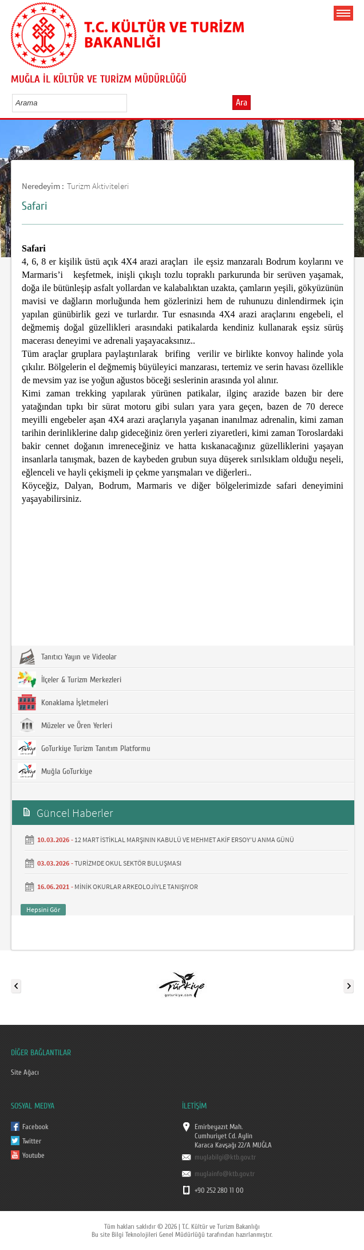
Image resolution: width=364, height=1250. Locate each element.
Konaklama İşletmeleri (63, 702)
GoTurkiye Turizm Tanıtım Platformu (84, 748)
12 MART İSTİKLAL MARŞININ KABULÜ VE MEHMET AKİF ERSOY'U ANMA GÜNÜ (184, 839)
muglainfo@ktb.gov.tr (225, 1174)
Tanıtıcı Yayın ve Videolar (67, 656)
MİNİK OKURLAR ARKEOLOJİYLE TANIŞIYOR (136, 886)
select (130, 102)
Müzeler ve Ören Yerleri (65, 725)
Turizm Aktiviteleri (98, 185)
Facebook (35, 1127)
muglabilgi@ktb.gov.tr (225, 1157)
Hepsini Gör (43, 909)
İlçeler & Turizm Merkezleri (69, 679)
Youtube (33, 1155)
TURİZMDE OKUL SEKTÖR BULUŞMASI (127, 863)
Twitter (31, 1141)
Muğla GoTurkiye (55, 771)
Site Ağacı (25, 1072)
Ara (241, 102)
